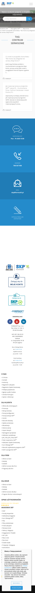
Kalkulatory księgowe (8, 516)
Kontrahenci (6, 547)
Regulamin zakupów (8, 385)
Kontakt (4, 380)
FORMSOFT (8, 78)
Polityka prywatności (8, 390)
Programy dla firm (7, 468)
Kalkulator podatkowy (9, 435)
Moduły (4, 461)
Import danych (6, 430)
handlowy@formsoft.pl (17, 362)
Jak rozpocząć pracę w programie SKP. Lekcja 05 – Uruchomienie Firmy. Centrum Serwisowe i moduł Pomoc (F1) (17, 89)
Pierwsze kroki (6, 528)
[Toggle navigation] (31, 4)
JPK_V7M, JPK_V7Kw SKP (9, 437)
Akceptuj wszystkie (16, 587)
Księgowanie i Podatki (8, 533)
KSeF (3, 511)
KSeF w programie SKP (9, 450)
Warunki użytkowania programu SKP (13, 447)
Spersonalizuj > (16, 583)
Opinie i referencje (7, 397)
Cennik (4, 418)
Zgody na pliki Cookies (9, 392)
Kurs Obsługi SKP (7, 445)
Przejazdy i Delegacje (8, 545)
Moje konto (26, 28)
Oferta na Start (6, 459)
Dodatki (4, 464)
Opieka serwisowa (7, 423)
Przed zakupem (7, 525)
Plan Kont (5, 540)
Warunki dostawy (7, 420)
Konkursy (5, 382)
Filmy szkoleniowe (7, 523)
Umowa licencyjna (7, 394)
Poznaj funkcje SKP (8, 416)
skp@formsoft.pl (17, 351)
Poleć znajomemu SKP (9, 440)
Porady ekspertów (7, 513)
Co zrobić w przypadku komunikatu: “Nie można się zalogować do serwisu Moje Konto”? (17, 59)
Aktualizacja (5, 425)
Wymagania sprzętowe (9, 433)
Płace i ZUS (5, 538)
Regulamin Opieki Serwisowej (11, 387)
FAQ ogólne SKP (15, 28)
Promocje (5, 408)
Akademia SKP (4, 28)
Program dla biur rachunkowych (12, 494)
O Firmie (4, 377)
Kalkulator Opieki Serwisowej (11, 442)
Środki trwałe (6, 542)
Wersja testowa (7, 411)
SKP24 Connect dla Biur (9, 492)
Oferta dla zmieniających (9, 406)
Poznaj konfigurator (8, 413)
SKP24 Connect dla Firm (9, 466)
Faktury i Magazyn (7, 530)
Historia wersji (6, 428)
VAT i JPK (5, 535)
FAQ (3, 521)
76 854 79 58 (18, 349)
